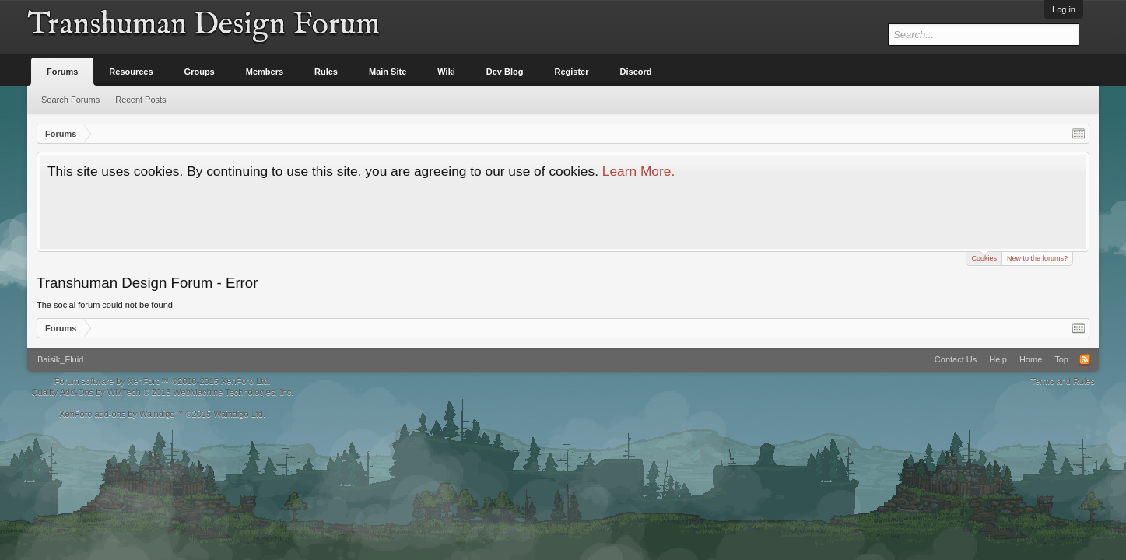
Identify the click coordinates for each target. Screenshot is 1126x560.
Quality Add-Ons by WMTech (162, 392)
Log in (1063, 9)
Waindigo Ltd (238, 413)
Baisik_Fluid (60, 359)
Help (998, 359)
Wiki (446, 71)
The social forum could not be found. (106, 305)
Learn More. (638, 171)
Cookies (984, 257)
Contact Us (956, 359)
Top (1061, 359)
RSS (1085, 359)
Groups (199, 71)
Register (572, 71)
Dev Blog (505, 71)
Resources (131, 71)
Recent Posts (140, 99)
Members (264, 71)
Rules (326, 71)
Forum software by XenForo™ (162, 381)
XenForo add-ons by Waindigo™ (121, 413)
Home (1030, 359)
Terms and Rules (1062, 381)
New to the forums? (1037, 258)
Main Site (387, 71)
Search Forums (70, 99)
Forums (62, 71)
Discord (636, 71)
